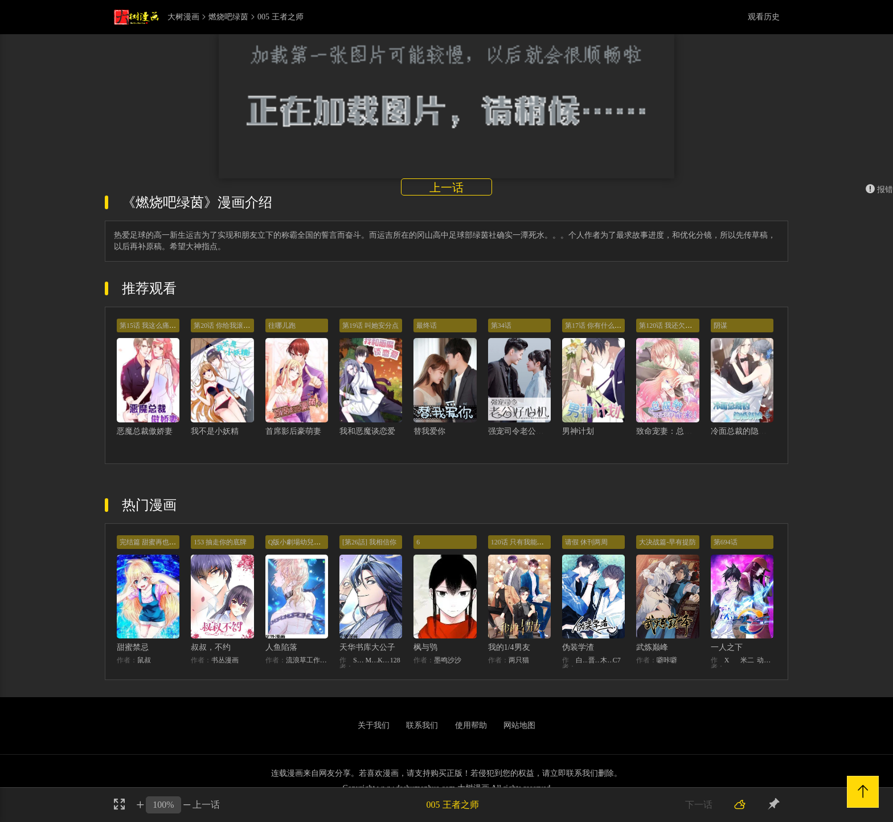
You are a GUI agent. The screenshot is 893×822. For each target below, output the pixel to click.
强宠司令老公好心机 (524, 431)
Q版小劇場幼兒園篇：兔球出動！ (318, 542)
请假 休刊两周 (586, 542)
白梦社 (582, 660)
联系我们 (422, 725)
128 (395, 660)
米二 (747, 660)
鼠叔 (144, 660)
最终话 (426, 325)
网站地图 (519, 725)
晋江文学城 (594, 660)
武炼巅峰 (652, 647)
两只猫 (519, 660)
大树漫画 (183, 17)
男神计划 (578, 431)
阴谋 (720, 325)
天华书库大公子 (367, 647)
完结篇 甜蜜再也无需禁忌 (158, 542)
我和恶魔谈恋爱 (367, 431)
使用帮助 (471, 725)
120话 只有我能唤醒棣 (524, 542)
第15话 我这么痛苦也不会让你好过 (172, 325)
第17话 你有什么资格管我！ (607, 325)
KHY (384, 660)
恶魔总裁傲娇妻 (145, 431)
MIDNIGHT (372, 660)
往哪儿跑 (282, 325)
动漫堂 (765, 660)
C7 (617, 660)
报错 (879, 189)
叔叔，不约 (211, 647)
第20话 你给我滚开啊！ (229, 325)
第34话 (501, 325)
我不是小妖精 (215, 431)
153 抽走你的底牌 (220, 542)
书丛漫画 (225, 660)
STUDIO (359, 660)
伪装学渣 (578, 647)
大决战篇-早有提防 (667, 542)
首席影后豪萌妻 (293, 431)
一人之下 (727, 647)
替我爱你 (429, 431)
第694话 (726, 542)
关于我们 (374, 725)
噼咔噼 (667, 660)
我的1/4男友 (509, 647)
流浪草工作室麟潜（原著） (307, 660)
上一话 (446, 187)
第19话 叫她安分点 (370, 325)
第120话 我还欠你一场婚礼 (679, 325)
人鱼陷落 (281, 647)
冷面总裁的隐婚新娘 (747, 431)
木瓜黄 (606, 660)
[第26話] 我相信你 (369, 542)
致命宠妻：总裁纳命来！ (680, 431)
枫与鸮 (425, 647)
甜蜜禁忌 (133, 647)
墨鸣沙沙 (447, 660)
